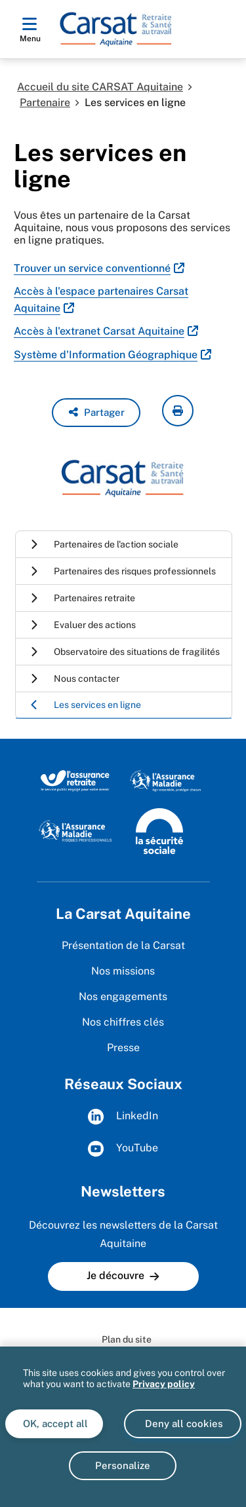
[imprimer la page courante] (177, 410)
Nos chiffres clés (123, 1022)
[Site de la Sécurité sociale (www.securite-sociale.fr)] (159, 830)
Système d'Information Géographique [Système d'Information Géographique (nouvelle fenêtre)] (105, 354)
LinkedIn (123, 1117)
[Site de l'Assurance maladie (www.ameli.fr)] (166, 780)
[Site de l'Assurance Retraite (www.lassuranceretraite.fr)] (75, 780)
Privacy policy (164, 1384)
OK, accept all (54, 1423)
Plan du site (127, 1339)
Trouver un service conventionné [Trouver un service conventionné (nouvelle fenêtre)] (92, 268)
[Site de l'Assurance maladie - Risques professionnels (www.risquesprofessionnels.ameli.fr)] (75, 830)
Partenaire (45, 102)
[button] (96, 412)
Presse (123, 1047)
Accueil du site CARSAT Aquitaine (100, 87)
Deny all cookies (182, 1423)
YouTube (123, 1149)
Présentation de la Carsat (123, 945)
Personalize (122, 1465)
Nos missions (123, 971)
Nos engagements (123, 996)
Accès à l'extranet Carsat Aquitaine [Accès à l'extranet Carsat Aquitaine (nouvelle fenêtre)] (99, 331)
